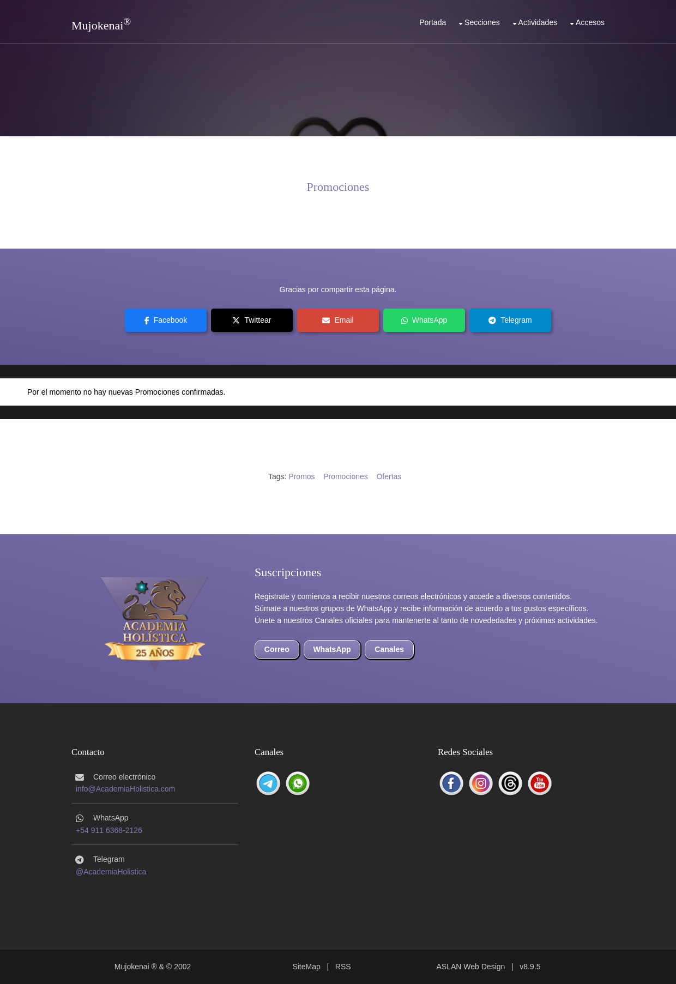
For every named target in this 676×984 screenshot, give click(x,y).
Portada (432, 22)
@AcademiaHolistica (111, 871)
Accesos (590, 22)
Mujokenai (97, 25)
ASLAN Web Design (471, 966)
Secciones (482, 22)
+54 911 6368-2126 (109, 830)
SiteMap (306, 966)
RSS (343, 966)
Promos (301, 476)
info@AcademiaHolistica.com (125, 788)
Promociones (338, 187)
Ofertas (388, 476)
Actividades (538, 22)
